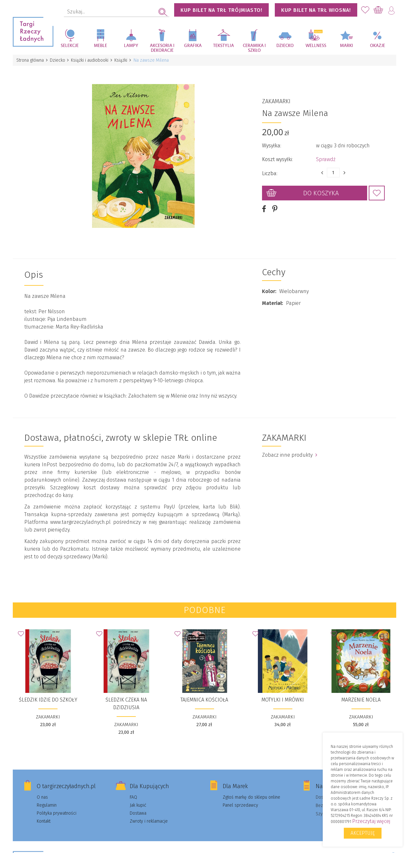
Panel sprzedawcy (240, 800)
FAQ (133, 792)
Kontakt (43, 816)
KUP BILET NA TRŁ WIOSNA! (316, 10)
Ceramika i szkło (254, 48)
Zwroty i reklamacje (149, 816)
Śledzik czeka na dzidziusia (126, 698)
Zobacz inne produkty (289, 450)
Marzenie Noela (361, 695)
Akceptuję (363, 833)
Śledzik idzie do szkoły (48, 695)
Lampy (131, 45)
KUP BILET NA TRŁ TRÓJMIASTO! (221, 10)
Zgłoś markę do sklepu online (251, 792)
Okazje (377, 45)
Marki (346, 45)
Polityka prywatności (56, 808)
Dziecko (285, 45)
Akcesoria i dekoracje (162, 48)
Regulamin (47, 800)
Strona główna (30, 60)
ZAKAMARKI (276, 98)
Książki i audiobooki (91, 60)
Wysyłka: (271, 143)
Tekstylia (223, 45)
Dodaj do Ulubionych (377, 190)
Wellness (315, 45)
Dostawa (138, 808)
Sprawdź (326, 157)
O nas (42, 792)
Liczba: (269, 171)
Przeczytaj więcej (371, 821)
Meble (100, 45)
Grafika (193, 45)
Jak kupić (138, 800)
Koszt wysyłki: (277, 157)
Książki (123, 60)
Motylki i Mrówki (282, 695)
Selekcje (70, 45)
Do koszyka (321, 190)
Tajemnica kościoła (204, 695)
